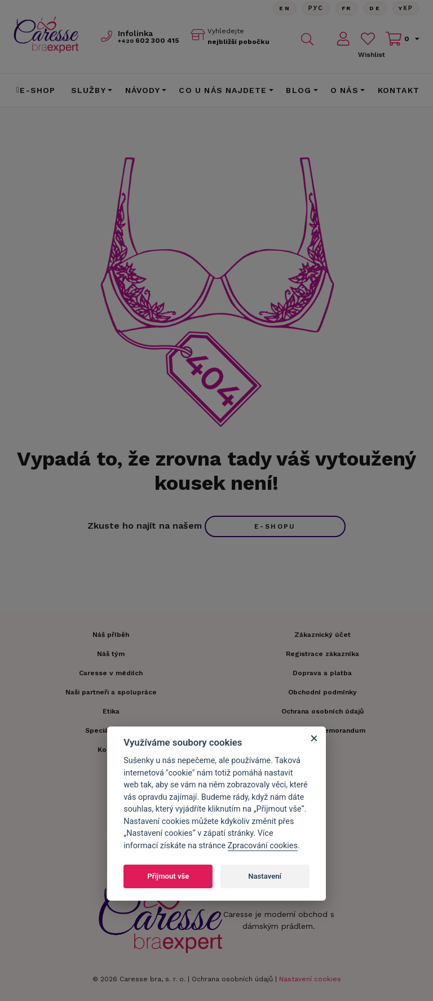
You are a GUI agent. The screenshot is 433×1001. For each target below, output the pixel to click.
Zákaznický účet (322, 635)
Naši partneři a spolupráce (111, 692)
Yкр (406, 8)
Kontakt (398, 90)
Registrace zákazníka (322, 654)
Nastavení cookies (310, 979)
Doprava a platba (322, 673)
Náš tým (111, 654)
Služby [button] (88, 90)
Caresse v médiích (111, 673)
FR (346, 8)
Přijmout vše (168, 876)
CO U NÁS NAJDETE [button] (223, 90)
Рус (315, 8)
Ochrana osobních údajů (232, 979)
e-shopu (275, 526)
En (284, 8)
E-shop (36, 90)
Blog (298, 90)
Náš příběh (110, 635)
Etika (111, 711)
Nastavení (264, 876)
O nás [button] (344, 90)
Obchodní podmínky (322, 692)
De (375, 8)
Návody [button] (142, 90)
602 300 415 (148, 41)
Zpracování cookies (263, 846)
